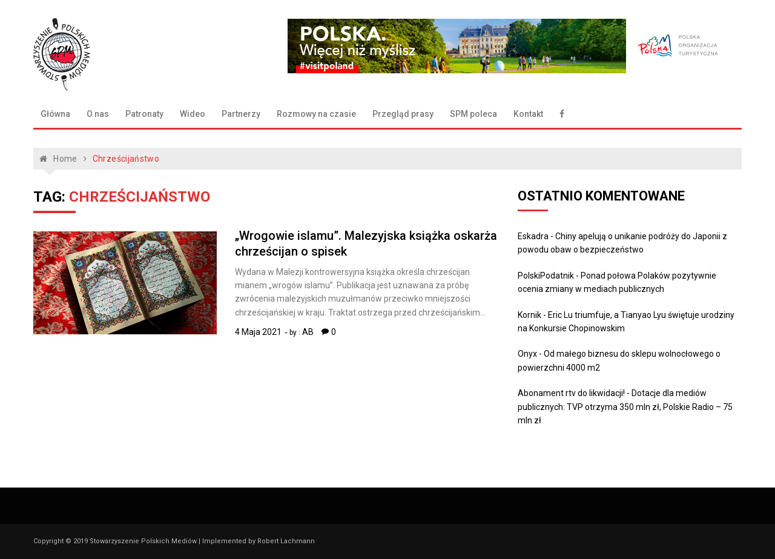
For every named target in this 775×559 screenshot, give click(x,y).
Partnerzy (241, 114)
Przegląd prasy (403, 114)
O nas (98, 114)
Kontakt (528, 114)
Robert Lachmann (286, 541)
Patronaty (144, 114)
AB (308, 332)
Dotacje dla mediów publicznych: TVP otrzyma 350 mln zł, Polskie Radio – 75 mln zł (625, 406)
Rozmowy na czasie (316, 114)
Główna (55, 114)
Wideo (192, 114)
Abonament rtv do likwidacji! (571, 393)
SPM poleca (473, 114)
